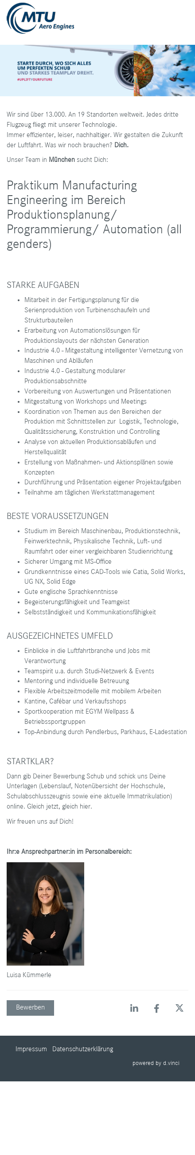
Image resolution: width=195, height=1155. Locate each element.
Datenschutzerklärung (82, 1049)
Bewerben (30, 1007)
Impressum (31, 1049)
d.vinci (171, 1063)
